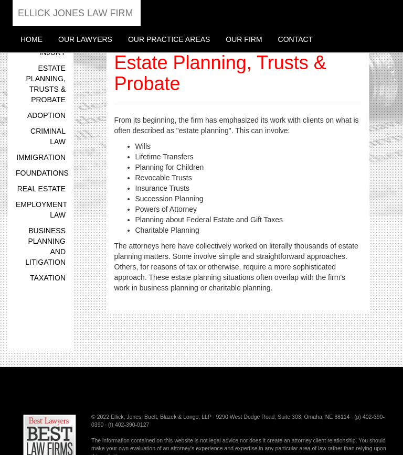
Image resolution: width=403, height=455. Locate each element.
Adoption (46, 115)
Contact (295, 39)
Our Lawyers (85, 39)
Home (31, 39)
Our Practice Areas (169, 39)
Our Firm (244, 39)
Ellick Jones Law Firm (75, 13)
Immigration (41, 157)
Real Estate (41, 189)
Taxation (48, 278)
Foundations (42, 173)
